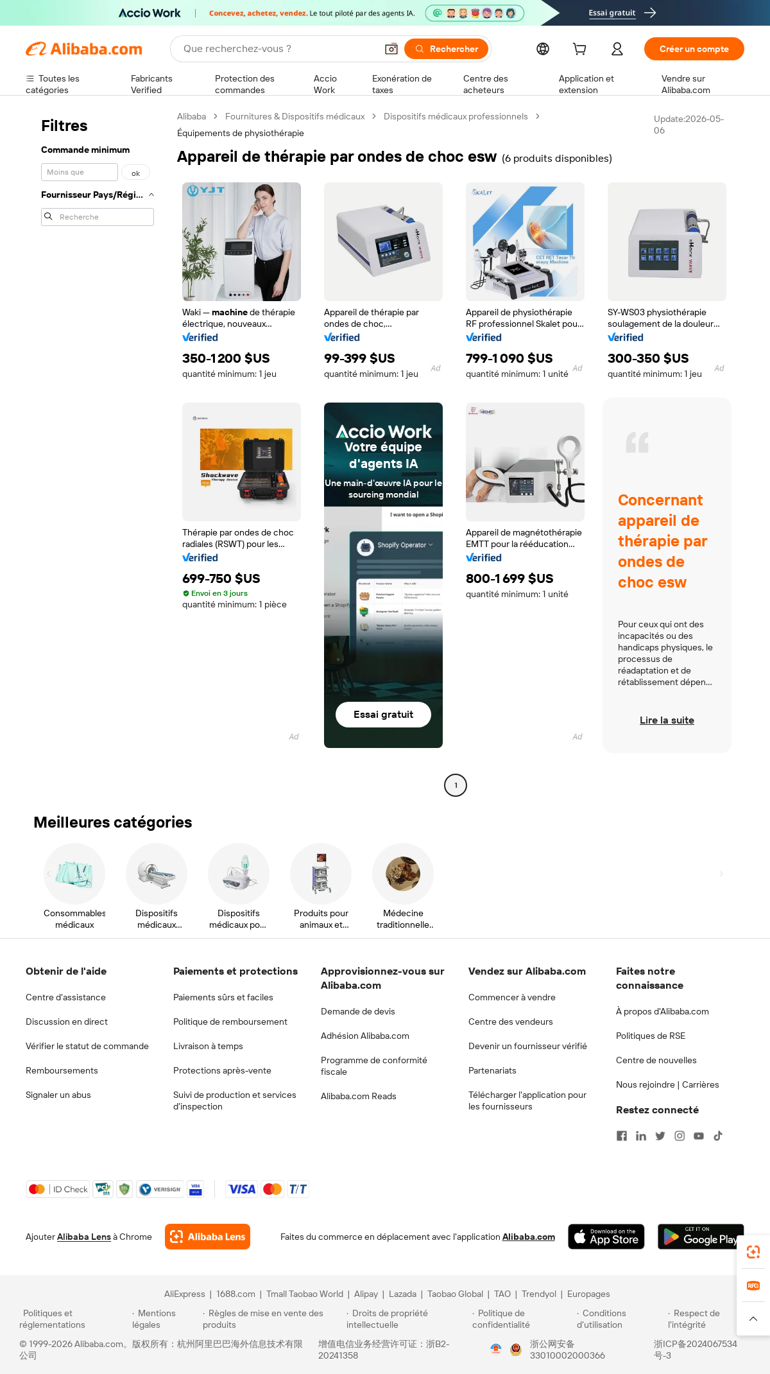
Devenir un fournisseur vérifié (527, 1046)
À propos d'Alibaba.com (662, 1011)
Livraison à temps (208, 1046)
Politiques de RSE (650, 1035)
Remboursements (62, 1070)
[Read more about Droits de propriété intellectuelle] (407, 1318)
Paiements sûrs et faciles (223, 997)
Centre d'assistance (66, 997)
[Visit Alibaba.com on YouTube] (699, 1136)
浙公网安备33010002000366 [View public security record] (567, 1350)
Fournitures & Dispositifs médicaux (294, 116)
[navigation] (97, 452)
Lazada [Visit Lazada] (402, 1294)
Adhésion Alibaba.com (365, 1035)
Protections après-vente (222, 1070)
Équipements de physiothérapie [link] (240, 133)
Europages (588, 1294)
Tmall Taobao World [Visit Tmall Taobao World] (304, 1294)
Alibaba (191, 116)
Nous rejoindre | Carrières (667, 1084)
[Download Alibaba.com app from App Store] (606, 1236)
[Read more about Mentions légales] (165, 1318)
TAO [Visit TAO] (502, 1294)
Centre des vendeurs (510, 1021)
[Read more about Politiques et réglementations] (73, 1318)
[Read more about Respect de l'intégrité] (709, 1318)
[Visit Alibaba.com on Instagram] (679, 1136)
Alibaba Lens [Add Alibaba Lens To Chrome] (84, 1236)
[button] (391, 49)
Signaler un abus (58, 1095)
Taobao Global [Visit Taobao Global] (455, 1294)
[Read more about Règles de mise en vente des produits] (273, 1318)
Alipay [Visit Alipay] (366, 1294)
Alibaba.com (528, 1236)
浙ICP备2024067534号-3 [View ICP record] (695, 1350)
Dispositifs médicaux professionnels (456, 116)
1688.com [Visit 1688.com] (235, 1294)
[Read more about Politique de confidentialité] (522, 1318)
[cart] (582, 51)
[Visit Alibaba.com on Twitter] (660, 1136)
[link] (753, 1252)
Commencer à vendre (512, 997)
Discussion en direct (67, 1021)
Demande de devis (358, 1011)
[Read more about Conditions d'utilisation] (620, 1318)
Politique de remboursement (230, 1021)
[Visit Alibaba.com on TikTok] (718, 1136)
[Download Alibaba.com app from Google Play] (701, 1236)
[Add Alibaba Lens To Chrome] (207, 1236)
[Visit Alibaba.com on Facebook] (622, 1136)
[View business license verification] (496, 1349)
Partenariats (492, 1070)
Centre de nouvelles (656, 1060)
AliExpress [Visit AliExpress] (184, 1294)
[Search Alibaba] (278, 49)
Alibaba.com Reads (359, 1096)
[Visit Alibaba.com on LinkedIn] (641, 1136)
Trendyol (539, 1294)
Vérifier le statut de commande (87, 1046)
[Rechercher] (446, 49)
